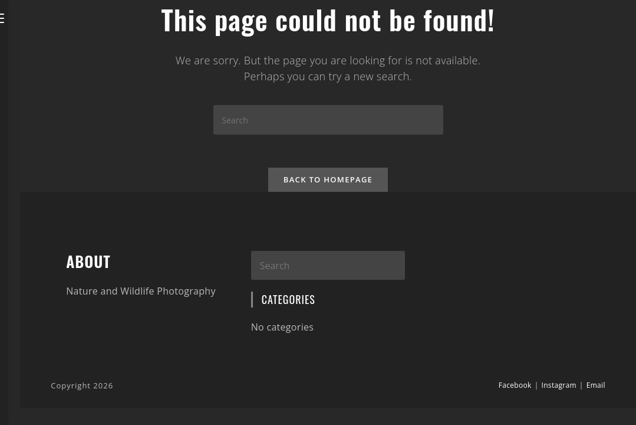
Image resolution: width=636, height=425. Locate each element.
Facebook (515, 387)
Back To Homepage (328, 181)
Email (595, 387)
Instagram (559, 387)
